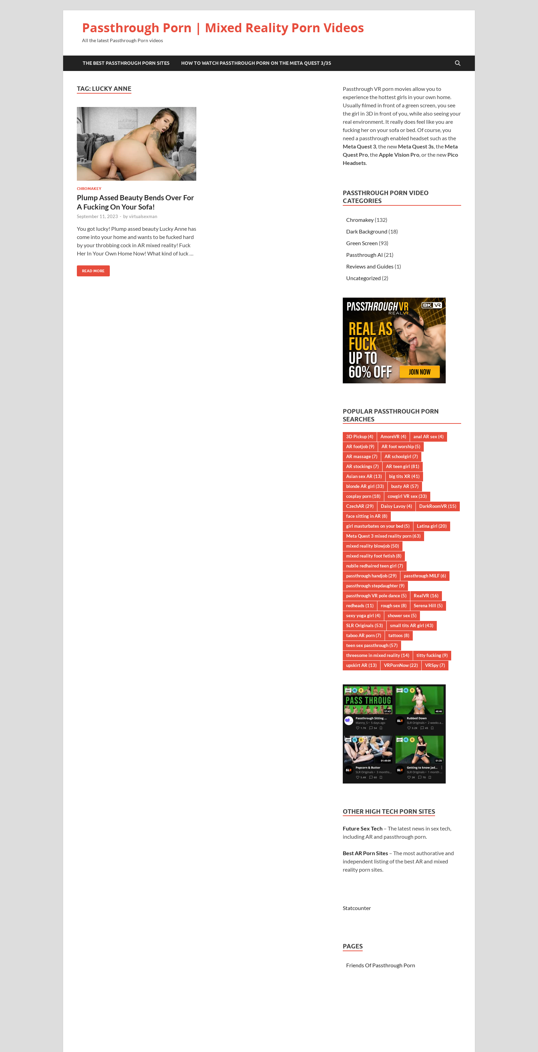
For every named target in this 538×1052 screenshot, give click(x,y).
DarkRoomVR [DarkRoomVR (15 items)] (437, 506)
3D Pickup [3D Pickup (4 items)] (359, 436)
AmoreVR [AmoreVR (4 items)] (393, 436)
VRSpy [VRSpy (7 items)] (435, 665)
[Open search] (458, 63)
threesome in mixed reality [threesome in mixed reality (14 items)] (377, 655)
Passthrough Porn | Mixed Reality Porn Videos (223, 27)
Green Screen (362, 243)
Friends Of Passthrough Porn (380, 965)
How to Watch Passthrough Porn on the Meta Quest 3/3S (256, 63)
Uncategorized (363, 278)
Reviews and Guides (370, 266)
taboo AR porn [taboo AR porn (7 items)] (363, 635)
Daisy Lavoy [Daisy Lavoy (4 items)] (396, 506)
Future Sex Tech (363, 828)
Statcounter (357, 908)
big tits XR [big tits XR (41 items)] (404, 476)
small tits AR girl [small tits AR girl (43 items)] (411, 625)
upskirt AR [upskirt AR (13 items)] (361, 665)
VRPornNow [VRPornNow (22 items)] (401, 665)
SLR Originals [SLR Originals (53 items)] (364, 625)
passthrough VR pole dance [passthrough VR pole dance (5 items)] (376, 595)
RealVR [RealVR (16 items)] (426, 595)
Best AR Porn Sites (365, 853)
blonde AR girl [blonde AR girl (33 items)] (365, 486)
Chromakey (89, 188)
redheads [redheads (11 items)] (360, 605)
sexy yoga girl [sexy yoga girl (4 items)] (363, 615)
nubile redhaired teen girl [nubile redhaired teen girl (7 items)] (374, 566)
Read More (91, 269)
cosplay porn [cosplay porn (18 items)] (363, 496)
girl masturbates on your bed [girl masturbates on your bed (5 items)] (378, 526)
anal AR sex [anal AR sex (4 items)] (428, 436)
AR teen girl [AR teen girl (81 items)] (402, 466)
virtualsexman (143, 216)
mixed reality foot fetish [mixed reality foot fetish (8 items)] (373, 556)
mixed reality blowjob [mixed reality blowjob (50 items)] (372, 546)
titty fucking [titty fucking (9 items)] (432, 655)
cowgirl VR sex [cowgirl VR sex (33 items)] (407, 496)
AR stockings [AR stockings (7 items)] (362, 466)
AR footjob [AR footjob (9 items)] (360, 446)
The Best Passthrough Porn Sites (126, 63)
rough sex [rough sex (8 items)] (394, 605)
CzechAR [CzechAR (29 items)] (360, 506)
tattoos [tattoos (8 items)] (398, 635)
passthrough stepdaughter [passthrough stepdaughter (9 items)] (375, 585)
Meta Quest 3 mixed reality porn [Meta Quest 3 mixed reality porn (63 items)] (383, 536)
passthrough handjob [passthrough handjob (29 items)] (371, 575)
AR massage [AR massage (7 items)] (361, 456)
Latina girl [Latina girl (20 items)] (432, 526)
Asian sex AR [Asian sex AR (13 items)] (364, 476)
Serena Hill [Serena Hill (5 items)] (428, 605)
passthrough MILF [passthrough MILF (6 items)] (425, 575)
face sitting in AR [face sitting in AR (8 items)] (366, 516)
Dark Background (366, 231)
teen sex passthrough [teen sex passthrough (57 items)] (372, 645)
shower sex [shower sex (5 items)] (402, 615)
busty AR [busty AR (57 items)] (405, 486)
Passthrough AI (364, 254)
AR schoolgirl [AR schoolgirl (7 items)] (401, 456)
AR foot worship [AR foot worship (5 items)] (401, 446)
